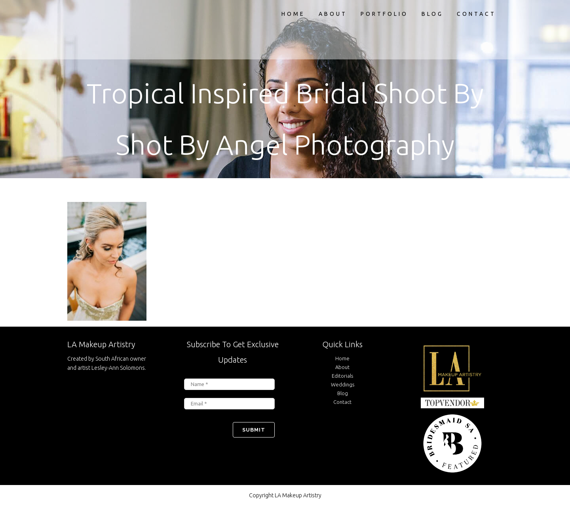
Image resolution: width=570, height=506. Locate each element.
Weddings (342, 384)
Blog (342, 393)
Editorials (342, 376)
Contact (342, 402)
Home (342, 358)
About (342, 367)
